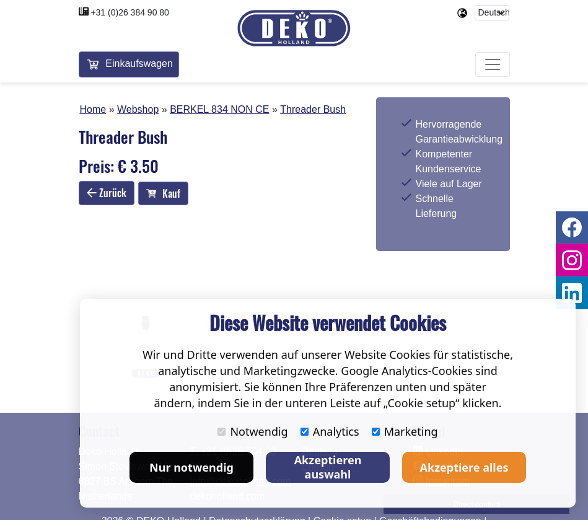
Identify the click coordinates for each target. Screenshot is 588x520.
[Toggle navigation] (492, 64)
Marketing (405, 431)
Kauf (163, 193)
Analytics (330, 431)
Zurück (106, 192)
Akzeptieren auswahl (328, 467)
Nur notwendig (191, 467)
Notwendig (252, 431)
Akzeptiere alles (464, 467)
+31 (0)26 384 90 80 (129, 12)
